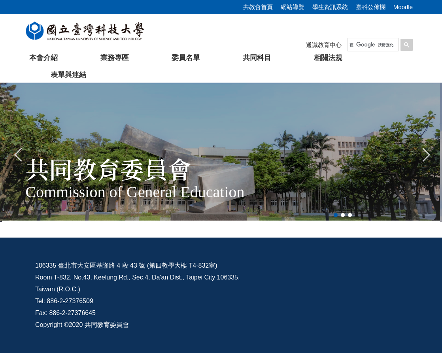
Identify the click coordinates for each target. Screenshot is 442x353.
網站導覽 (292, 7)
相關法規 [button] (328, 58)
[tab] (335, 215)
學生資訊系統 (330, 7)
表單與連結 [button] (68, 75)
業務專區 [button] (114, 58)
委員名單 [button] (186, 58)
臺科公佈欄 (370, 7)
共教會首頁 (258, 7)
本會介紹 (43, 58)
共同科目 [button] (257, 58)
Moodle (403, 7)
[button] (18, 154)
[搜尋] (371, 44)
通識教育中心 (324, 45)
